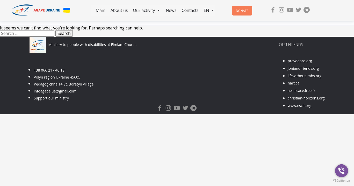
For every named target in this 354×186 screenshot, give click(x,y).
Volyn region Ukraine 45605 (57, 77)
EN (209, 10)
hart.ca (293, 83)
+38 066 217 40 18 (49, 70)
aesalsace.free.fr (301, 90)
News (171, 10)
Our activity (147, 10)
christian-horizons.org (306, 98)
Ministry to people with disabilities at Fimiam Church (92, 45)
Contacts (190, 10)
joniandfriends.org (303, 68)
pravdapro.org (300, 60)
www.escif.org (299, 105)
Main (100, 10)
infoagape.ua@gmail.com (55, 91)
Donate (242, 11)
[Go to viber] (341, 170)
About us (119, 10)
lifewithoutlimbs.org (304, 75)
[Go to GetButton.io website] (341, 180)
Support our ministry (51, 98)
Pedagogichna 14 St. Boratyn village (64, 84)
